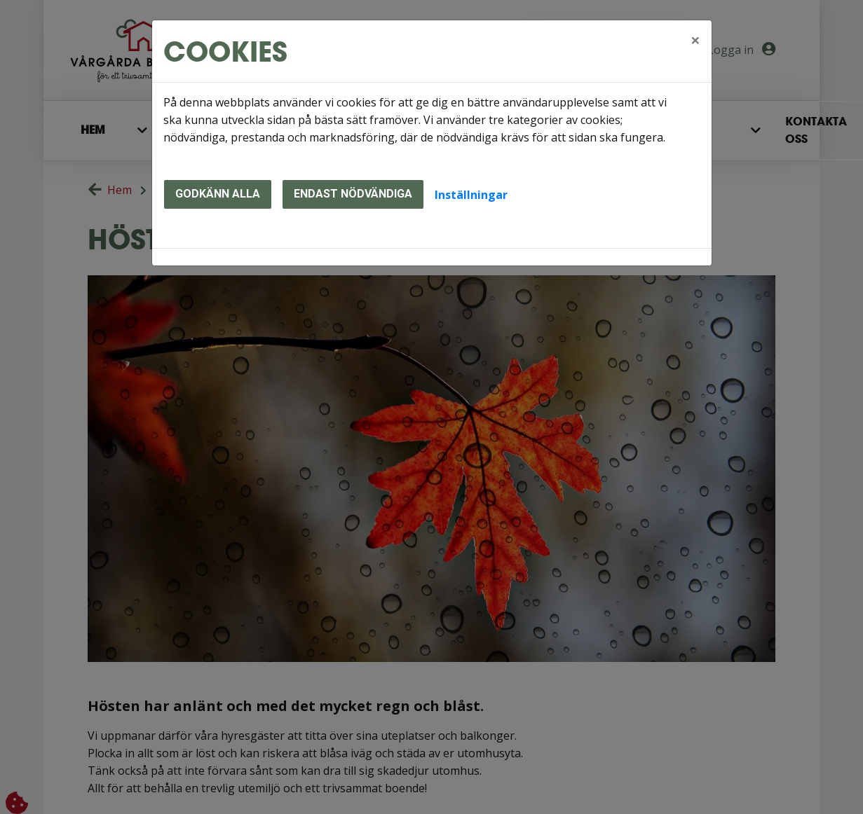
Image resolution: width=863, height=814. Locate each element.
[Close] (695, 40)
